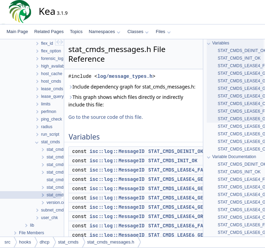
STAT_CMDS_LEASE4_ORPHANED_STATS (193, 216)
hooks (25, 242)
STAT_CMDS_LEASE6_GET (177, 235)
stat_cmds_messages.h (111, 242)
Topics (76, 31)
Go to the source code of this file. (105, 117)
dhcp (44, 242)
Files (163, 31)
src (7, 242)
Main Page (17, 31)
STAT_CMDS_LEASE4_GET (177, 179)
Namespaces (104, 31)
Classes (138, 31)
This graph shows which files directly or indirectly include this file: (125, 101)
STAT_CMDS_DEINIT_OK (175, 151)
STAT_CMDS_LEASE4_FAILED (181, 170)
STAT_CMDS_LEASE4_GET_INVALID (188, 198)
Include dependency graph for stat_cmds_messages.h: (131, 86)
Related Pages (48, 31)
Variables (220, 43)
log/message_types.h (125, 76)
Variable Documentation (234, 156)
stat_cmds (68, 242)
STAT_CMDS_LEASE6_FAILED (181, 226)
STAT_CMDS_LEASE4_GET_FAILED (187, 188)
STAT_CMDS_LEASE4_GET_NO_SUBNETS (193, 207)
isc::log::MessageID (117, 151)
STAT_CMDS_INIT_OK (172, 160)
